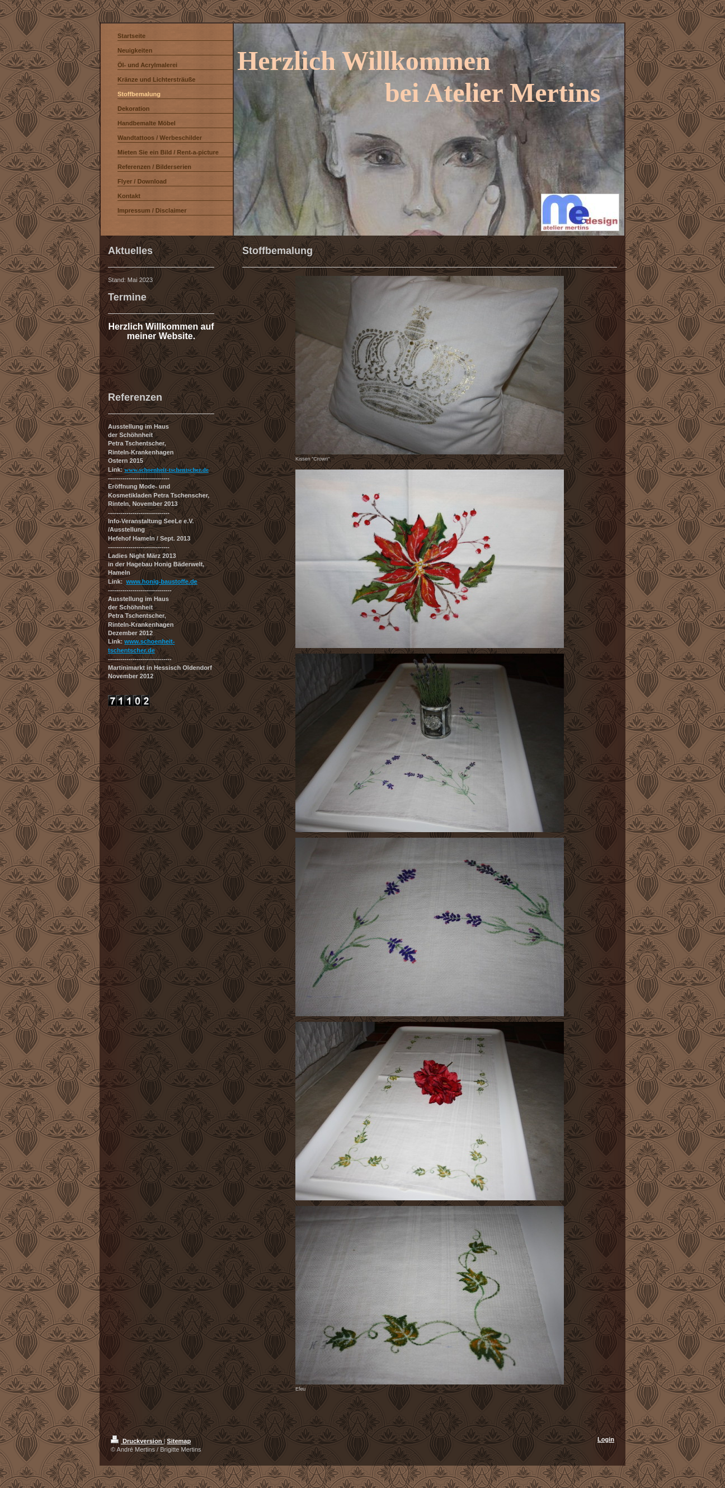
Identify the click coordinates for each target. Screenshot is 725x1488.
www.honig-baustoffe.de (161, 581)
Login (605, 1439)
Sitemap (179, 1441)
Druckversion (137, 1441)
